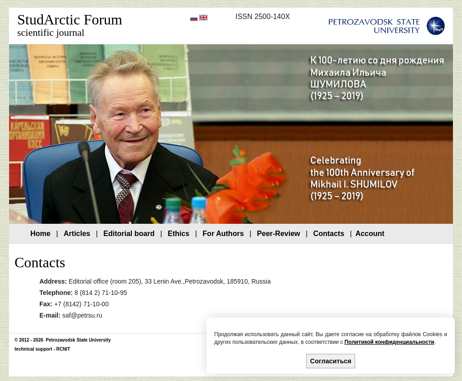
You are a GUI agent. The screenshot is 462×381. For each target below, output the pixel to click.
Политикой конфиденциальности (389, 342)
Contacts (328, 233)
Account (370, 233)
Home (40, 233)
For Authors (223, 233)
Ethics (178, 233)
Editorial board (128, 233)
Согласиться (330, 361)
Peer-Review (278, 233)
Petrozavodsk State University (77, 340)
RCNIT (63, 349)
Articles (77, 233)
